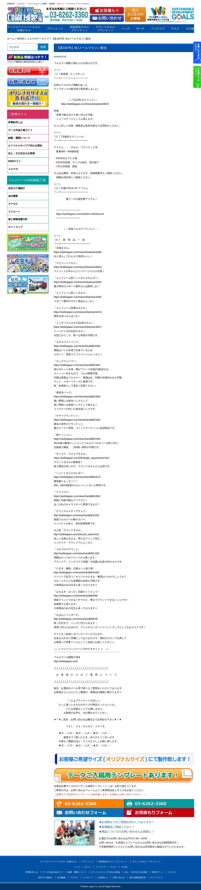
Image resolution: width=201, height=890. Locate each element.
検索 (43, 46)
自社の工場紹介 (16, 188)
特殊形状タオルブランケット (79, 28)
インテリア (157, 28)
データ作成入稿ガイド (20, 130)
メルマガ (13, 169)
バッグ (125, 28)
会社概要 (13, 196)
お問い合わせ (119, 877)
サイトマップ (15, 227)
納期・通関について (19, 138)
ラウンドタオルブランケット (105, 28)
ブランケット (55, 28)
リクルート (14, 211)
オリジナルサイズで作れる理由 (25, 145)
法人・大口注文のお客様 (21, 153)
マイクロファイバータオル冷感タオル (23, 28)
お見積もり (103, 877)
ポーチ (140, 28)
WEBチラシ (14, 161)
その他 (190, 28)
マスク (175, 28)
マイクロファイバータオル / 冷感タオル (58, 861)
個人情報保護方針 (18, 219)
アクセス (13, 203)
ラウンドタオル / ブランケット (146, 861)
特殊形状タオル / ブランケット (113, 861)
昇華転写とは (15, 122)
